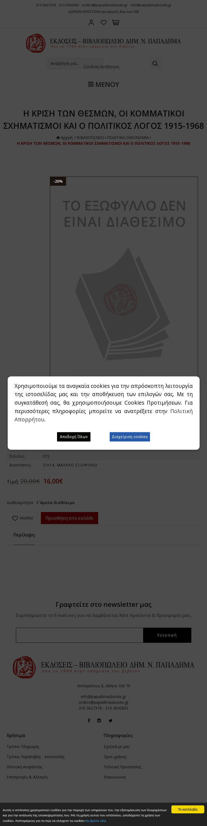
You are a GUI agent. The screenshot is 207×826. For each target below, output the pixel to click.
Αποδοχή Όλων (73, 436)
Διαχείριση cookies (130, 436)
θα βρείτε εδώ (121, 821)
